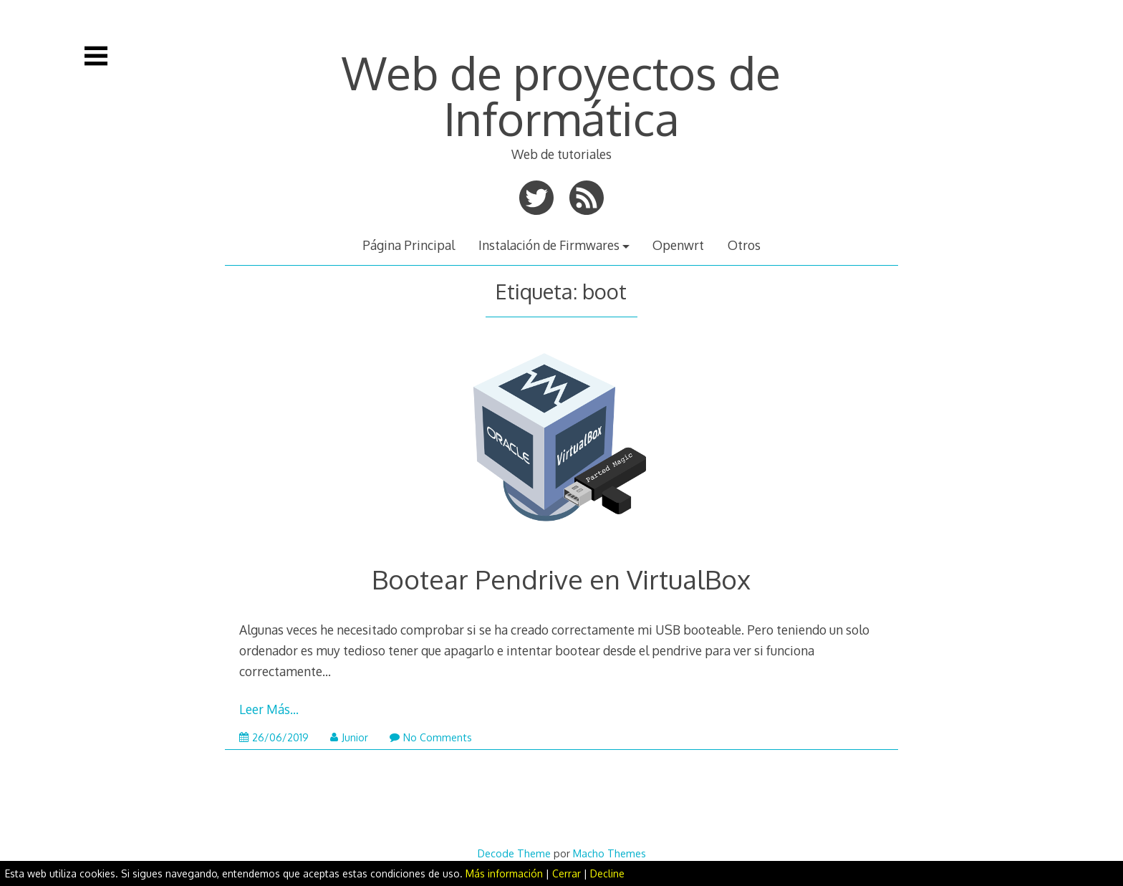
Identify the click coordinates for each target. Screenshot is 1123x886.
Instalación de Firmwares (549, 245)
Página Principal (408, 245)
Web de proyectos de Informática (561, 95)
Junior (349, 737)
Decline (607, 873)
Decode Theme (514, 853)
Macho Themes (609, 853)
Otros (744, 245)
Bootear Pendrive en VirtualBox (561, 579)
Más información (504, 873)
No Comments (431, 737)
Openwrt (678, 245)
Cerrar (566, 873)
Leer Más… (269, 709)
